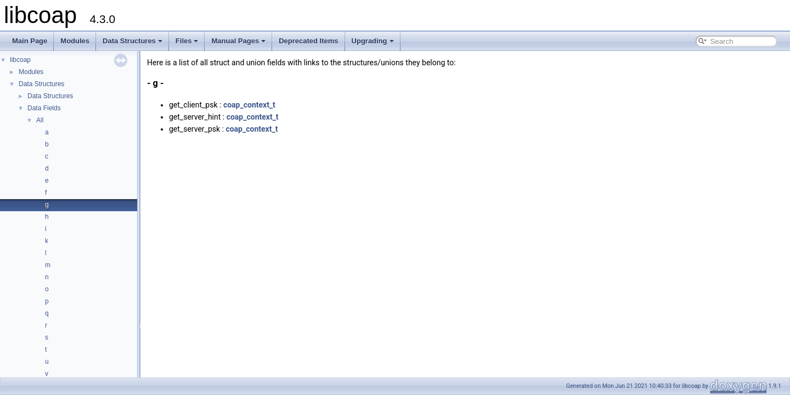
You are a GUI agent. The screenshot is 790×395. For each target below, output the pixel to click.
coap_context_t (249, 104)
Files (187, 41)
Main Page (29, 41)
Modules (74, 41)
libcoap (20, 60)
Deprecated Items (308, 41)
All (39, 120)
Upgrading (373, 41)
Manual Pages (238, 41)
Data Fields (44, 108)
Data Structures (132, 41)
